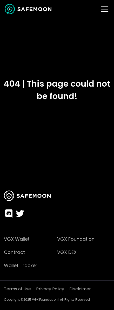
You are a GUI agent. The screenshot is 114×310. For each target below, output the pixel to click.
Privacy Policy (50, 289)
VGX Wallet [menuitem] (17, 239)
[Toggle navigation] (104, 9)
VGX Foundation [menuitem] (76, 239)
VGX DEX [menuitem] (67, 252)
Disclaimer (80, 289)
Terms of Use (17, 289)
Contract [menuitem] (14, 252)
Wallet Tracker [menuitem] (20, 265)
